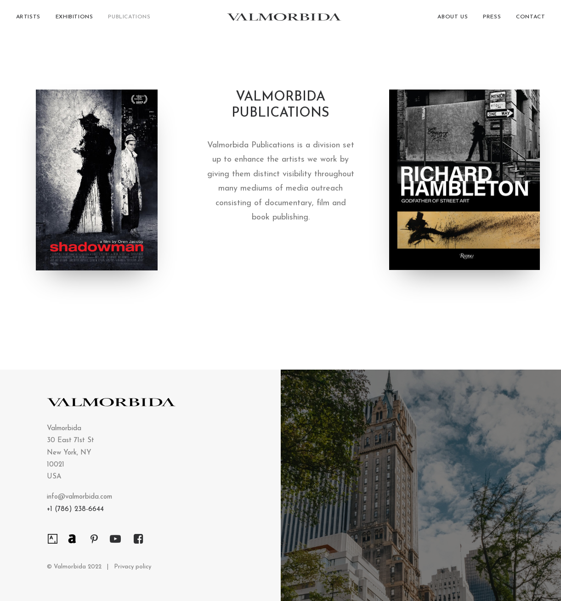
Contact (530, 20)
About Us (452, 20)
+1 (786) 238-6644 (75, 509)
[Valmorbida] (282, 20)
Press (492, 20)
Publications (129, 20)
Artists (28, 20)
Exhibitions (74, 20)
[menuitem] (31, 20)
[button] (52, 536)
